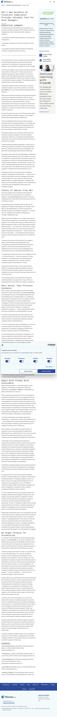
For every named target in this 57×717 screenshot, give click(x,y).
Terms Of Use (27, 708)
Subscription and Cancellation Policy (42, 708)
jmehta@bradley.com (11, 669)
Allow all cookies (46, 371)
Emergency (5, 684)
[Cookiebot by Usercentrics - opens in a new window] (48, 345)
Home (3, 5)
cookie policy (25, 352)
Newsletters (44, 684)
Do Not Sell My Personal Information (9, 708)
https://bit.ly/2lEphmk (17, 82)
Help (28, 684)
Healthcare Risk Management (13, 5)
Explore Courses (44, 111)
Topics (24, 689)
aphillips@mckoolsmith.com (26, 674)
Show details (49, 366)
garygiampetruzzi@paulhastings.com (11, 663)
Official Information (7, 710)
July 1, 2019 (26, 5)
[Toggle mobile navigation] (54, 2)
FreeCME (32, 689)
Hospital (14, 684)
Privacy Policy (21, 708)
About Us (35, 684)
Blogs (53, 684)
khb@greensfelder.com (28, 656)
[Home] (7, 2)
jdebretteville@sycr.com (8, 650)
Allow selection (28, 371)
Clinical (22, 684)
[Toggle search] (50, 1)
